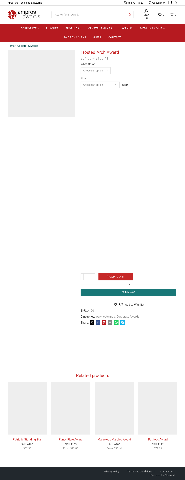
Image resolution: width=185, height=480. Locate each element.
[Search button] (130, 14)
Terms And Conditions (139, 471)
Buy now (130, 292)
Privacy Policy (111, 471)
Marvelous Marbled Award (114, 439)
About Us (13, 2)
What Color (88, 64)
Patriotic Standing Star (27, 439)
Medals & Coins (152, 28)
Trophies (73, 28)
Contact (114, 37)
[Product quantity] (88, 276)
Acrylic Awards (105, 316)
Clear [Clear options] (125, 84)
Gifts (97, 37)
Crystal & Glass (101, 28)
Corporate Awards (27, 45)
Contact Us (166, 471)
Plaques (52, 28)
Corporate (30, 28)
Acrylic (127, 28)
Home (11, 45)
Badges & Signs (75, 37)
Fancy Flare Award (71, 439)
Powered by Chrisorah (162, 475)
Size (83, 78)
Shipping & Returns (31, 2)
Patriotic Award (158, 439)
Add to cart (117, 277)
